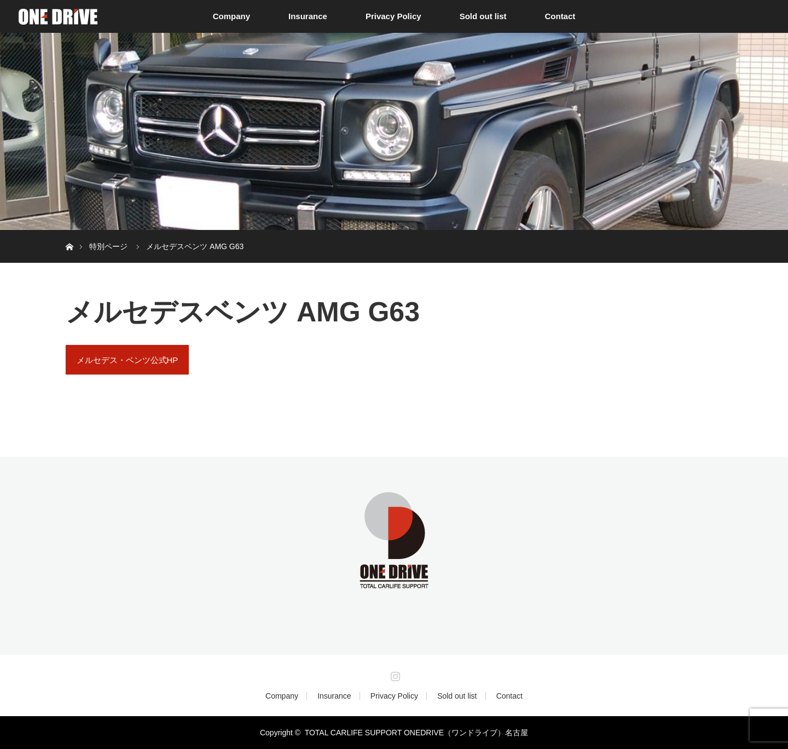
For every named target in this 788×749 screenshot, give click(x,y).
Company (231, 16)
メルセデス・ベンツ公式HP (127, 360)
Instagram (394, 674)
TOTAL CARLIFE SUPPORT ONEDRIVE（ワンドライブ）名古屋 (416, 732)
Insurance (307, 16)
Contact (559, 16)
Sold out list (483, 16)
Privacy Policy (393, 16)
